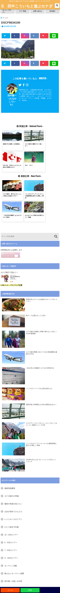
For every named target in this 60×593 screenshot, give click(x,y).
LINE (30, 590)
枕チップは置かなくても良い (36, 273)
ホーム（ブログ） (7, 11)
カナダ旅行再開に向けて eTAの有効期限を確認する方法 (41, 310)
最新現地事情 (9, 446)
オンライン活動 (10, 523)
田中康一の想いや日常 (13, 539)
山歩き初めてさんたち (13, 469)
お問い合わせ (37, 11)
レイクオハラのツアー (13, 477)
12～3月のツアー (11, 492)
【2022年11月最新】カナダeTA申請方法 (40, 326)
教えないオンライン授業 (14, 531)
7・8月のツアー (10, 508)
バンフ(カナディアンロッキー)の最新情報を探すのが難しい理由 (41, 402)
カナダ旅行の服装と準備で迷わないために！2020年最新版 (41, 290)
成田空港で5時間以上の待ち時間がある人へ (41, 362)
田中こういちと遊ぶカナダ (30, 6)
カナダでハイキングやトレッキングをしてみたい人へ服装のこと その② (41, 381)
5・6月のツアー (10, 500)
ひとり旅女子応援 (11, 484)
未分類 (7, 562)
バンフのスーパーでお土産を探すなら (39, 346)
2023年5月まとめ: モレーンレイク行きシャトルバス (41, 418)
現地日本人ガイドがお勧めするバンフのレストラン (41, 258)
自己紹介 (52, 11)
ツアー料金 (22, 11)
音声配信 (8, 554)
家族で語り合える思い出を (15, 546)
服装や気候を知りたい (13, 461)
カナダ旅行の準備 (11, 454)
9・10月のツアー (11, 515)
